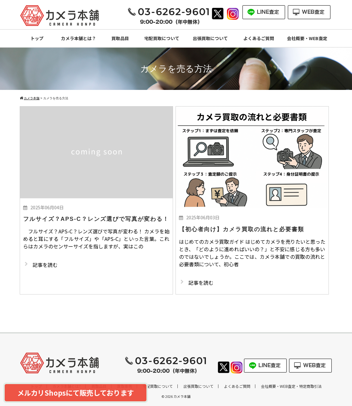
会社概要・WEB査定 (307, 38)
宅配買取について (161, 38)
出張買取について (210, 38)
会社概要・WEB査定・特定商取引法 (291, 386)
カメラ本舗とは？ (78, 38)
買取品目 (120, 38)
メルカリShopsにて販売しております (75, 393)
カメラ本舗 (182, 396)
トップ (36, 38)
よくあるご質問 (258, 38)
